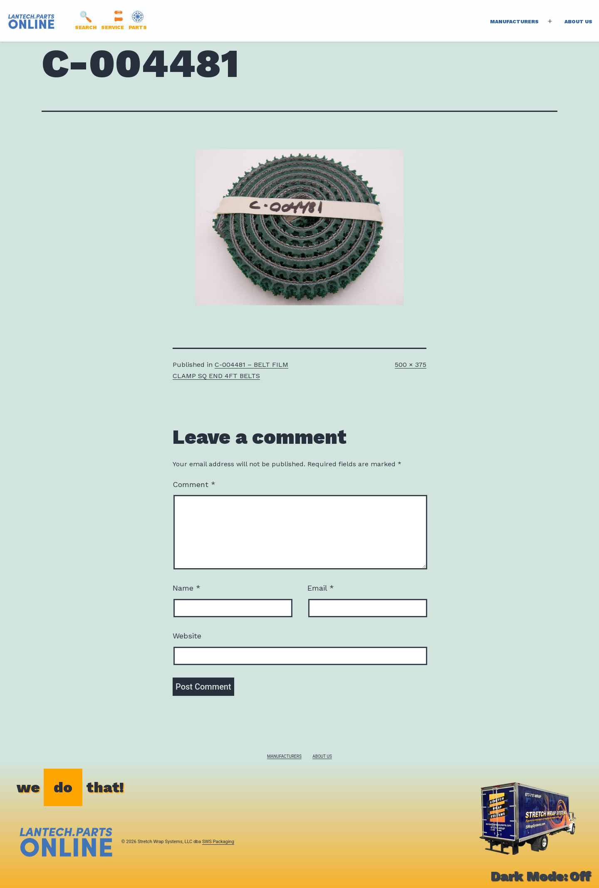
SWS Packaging (218, 841)
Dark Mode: (540, 876)
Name (186, 588)
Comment (194, 484)
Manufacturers (514, 22)
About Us (578, 22)
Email (320, 588)
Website (187, 635)
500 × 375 (410, 365)
